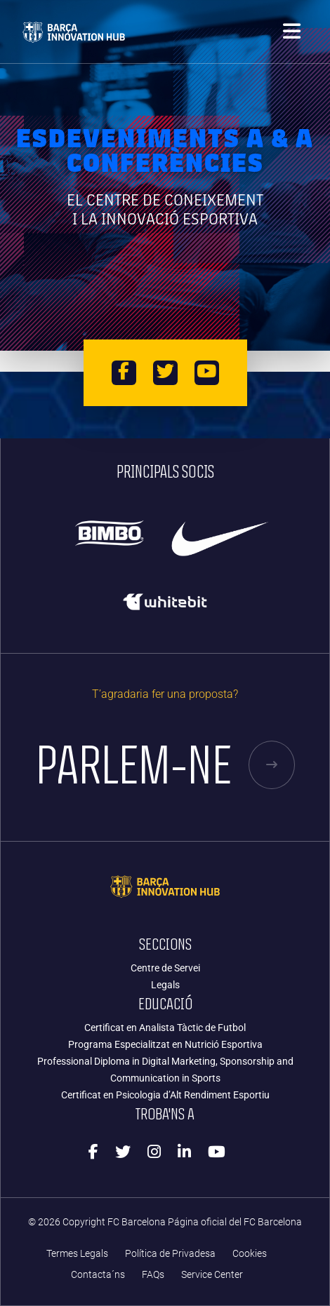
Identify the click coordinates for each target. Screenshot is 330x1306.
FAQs (153, 1275)
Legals (165, 984)
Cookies (249, 1254)
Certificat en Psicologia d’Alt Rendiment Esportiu (165, 1094)
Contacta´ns (98, 1275)
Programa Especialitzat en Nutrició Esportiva (165, 1044)
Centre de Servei (165, 968)
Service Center (212, 1275)
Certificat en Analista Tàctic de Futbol (165, 1027)
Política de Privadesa (170, 1254)
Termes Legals (77, 1254)
